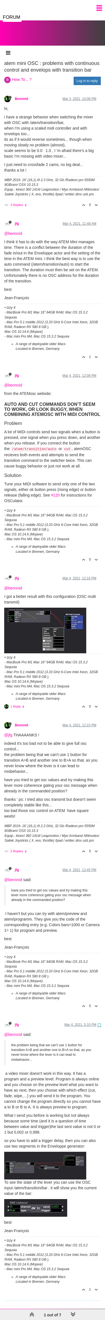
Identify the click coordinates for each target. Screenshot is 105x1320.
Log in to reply (87, 75)
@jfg (8, 729)
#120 (55, 489)
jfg (17, 218)
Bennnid (21, 93)
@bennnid (13, 228)
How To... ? (22, 74)
